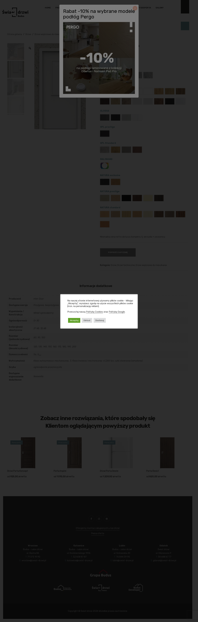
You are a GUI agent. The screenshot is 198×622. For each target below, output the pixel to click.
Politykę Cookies (94, 311)
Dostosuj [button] (99, 320)
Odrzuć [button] (87, 320)
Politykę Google (117, 311)
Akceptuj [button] (74, 320)
